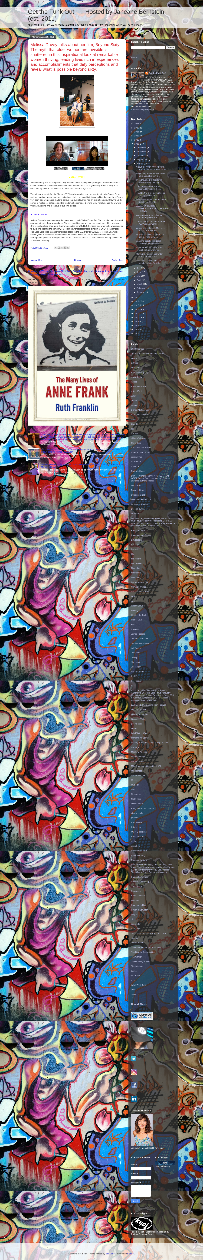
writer (133, 990)
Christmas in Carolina (141, 447)
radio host (135, 846)
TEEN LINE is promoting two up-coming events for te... (151, 194)
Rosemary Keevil (139, 851)
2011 (137, 333)
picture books (137, 813)
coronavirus (136, 457)
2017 (137, 309)
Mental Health (137, 761)
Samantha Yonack (139, 877)
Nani (133, 789)
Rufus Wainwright (139, 860)
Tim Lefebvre (137, 966)
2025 (137, 128)
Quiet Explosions (139, 832)
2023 (137, 136)
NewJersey (136, 794)
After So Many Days (140, 372)
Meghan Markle (138, 756)
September (142, 159)
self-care (135, 900)
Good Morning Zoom (140, 591)
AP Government (138, 386)
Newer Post (36, 260)
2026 (137, 123)
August (140, 163)
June (139, 272)
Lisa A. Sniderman (139, 714)
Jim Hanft (135, 662)
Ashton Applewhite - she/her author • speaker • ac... (149, 216)
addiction (135, 367)
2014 (137, 321)
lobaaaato (110, 1254)
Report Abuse (139, 1004)
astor (133, 396)
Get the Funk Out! (157, 73)
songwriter (136, 924)
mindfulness (136, 771)
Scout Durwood (138, 895)
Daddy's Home (138, 471)
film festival (136, 559)
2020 (137, 297)
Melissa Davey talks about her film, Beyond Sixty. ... (150, 235)
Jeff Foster (136, 648)
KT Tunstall (136, 681)
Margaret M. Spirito (140, 738)
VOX (133, 980)
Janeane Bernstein (139, 638)
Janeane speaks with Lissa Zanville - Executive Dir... (148, 242)
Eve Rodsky (136, 540)
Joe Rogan (136, 667)
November (142, 151)
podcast (134, 817)
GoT (133, 596)
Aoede (134, 382)
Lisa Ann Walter (138, 719)
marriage (135, 747)
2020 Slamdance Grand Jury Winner (147, 353)
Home (77, 260)
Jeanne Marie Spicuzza (142, 643)
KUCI (133, 685)
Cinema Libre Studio (140, 452)
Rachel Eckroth (138, 836)
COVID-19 (136, 462)
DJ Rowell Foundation (141, 499)
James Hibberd (138, 634)
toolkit (134, 971)
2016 (137, 313)
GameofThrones (138, 587)
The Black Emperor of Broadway (146, 947)
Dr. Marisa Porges (139, 504)
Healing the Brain (139, 615)
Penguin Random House (142, 808)
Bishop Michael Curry (141, 410)
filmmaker (135, 568)
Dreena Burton (138, 509)
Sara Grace (136, 886)
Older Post (117, 260)
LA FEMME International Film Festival (148, 705)
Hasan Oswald (138, 606)
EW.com (135, 544)
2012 (137, 329)
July (139, 268)
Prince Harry (137, 827)
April (139, 280)
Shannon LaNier (138, 905)
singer (134, 914)
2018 (137, 305)
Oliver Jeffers (137, 804)
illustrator (135, 629)
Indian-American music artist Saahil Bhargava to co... (149, 248)
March (140, 284)
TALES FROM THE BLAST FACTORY (148, 933)
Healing (134, 610)
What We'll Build (138, 985)
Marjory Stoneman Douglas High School (149, 742)
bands (134, 405)
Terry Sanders (137, 943)
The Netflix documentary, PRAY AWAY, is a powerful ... (150, 222)
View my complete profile (142, 109)
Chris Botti (136, 443)
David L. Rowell (138, 490)
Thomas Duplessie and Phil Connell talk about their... (148, 187)
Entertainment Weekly (141, 535)
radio (133, 841)
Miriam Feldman (138, 775)
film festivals (136, 563)
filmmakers (136, 573)
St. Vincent (136, 928)
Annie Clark (136, 377)
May (139, 276)
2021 (137, 144)
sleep (133, 919)
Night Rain (136, 799)
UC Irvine (135, 975)
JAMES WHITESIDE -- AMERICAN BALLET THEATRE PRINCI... (152, 208)
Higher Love (136, 620)
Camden (135, 424)
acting (134, 358)
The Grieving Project (140, 961)
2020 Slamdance (139, 349)
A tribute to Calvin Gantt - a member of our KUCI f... (148, 261)
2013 (137, 325)
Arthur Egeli (136, 391)
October (141, 155)
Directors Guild (138, 495)
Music (134, 780)
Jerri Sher (135, 652)
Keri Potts (135, 676)
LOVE (134, 728)
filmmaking (136, 577)
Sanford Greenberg (140, 881)
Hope (133, 624)
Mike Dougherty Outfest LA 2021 (146, 766)
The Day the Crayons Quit (143, 952)
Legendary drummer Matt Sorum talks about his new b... (151, 174)
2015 (137, 317)
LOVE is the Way (139, 733)
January (141, 292)
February (141, 288)
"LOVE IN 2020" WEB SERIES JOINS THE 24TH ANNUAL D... (151, 168)
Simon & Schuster (139, 910)
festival (134, 549)
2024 (137, 132)
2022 (137, 140)
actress (134, 363)
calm (133, 419)
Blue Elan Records (139, 414)
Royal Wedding (138, 855)
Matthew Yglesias (139, 752)
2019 (137, 301)
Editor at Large (138, 530)
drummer (135, 513)
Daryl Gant (136, 485)
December (142, 147)
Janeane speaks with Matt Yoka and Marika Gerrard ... (150, 229)
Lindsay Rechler (138, 709)
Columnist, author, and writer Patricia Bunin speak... (149, 255)
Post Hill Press (138, 822)
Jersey (134, 657)
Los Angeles (136, 724)
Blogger (130, 1254)
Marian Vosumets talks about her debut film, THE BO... (151, 200)
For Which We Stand (140, 582)
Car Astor (135, 433)
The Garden (136, 957)
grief (133, 601)
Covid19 (135, 466)
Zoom (133, 994)
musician (135, 785)
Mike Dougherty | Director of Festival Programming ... (149, 181)
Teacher (134, 938)
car (132, 429)
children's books (138, 438)
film (132, 554)
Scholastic (136, 891)
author (134, 400)
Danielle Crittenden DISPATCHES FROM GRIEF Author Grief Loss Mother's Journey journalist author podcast (150, 478)
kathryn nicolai (137, 671)
